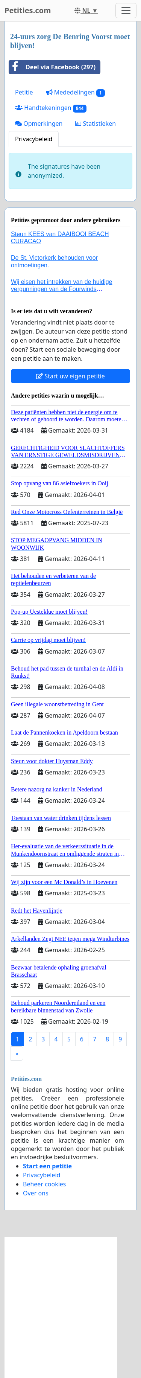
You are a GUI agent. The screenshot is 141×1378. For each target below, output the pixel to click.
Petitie (24, 92)
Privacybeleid (33, 139)
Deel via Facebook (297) (52, 67)
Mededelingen (75, 92)
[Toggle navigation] (125, 10)
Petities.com (28, 10)
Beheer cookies (44, 1184)
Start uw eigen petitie (70, 376)
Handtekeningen (50, 108)
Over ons (36, 1193)
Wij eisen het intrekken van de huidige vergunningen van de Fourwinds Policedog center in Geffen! (61, 289)
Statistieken (95, 123)
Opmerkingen (38, 123)
